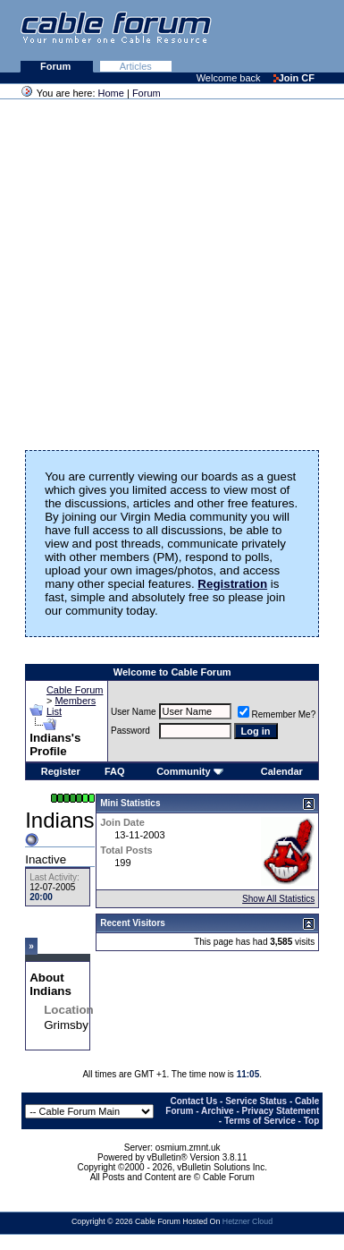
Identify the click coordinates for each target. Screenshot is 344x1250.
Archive (217, 1111)
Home (111, 93)
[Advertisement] (167, 269)
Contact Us (194, 1101)
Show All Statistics (278, 899)
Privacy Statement (281, 1111)
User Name (133, 712)
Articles (136, 66)
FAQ (115, 771)
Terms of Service (260, 1121)
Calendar (282, 771)
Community (189, 771)
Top (312, 1121)
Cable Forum (75, 690)
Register (60, 771)
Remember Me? (277, 714)
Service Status (256, 1101)
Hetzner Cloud (247, 1221)
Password (130, 731)
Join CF (294, 77)
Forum (56, 66)
